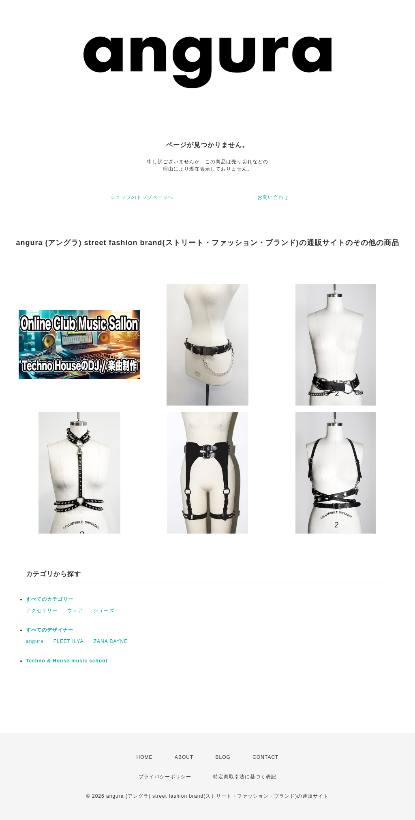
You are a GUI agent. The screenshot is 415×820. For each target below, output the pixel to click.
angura (34, 641)
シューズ (103, 610)
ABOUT (184, 757)
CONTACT (265, 757)
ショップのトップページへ (141, 197)
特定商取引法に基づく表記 (244, 776)
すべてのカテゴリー (49, 599)
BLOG (223, 757)
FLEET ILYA (68, 641)
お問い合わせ (273, 197)
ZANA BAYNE (111, 641)
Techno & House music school (66, 661)
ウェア (75, 610)
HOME (145, 757)
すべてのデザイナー (49, 630)
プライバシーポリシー (165, 776)
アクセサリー (42, 610)
